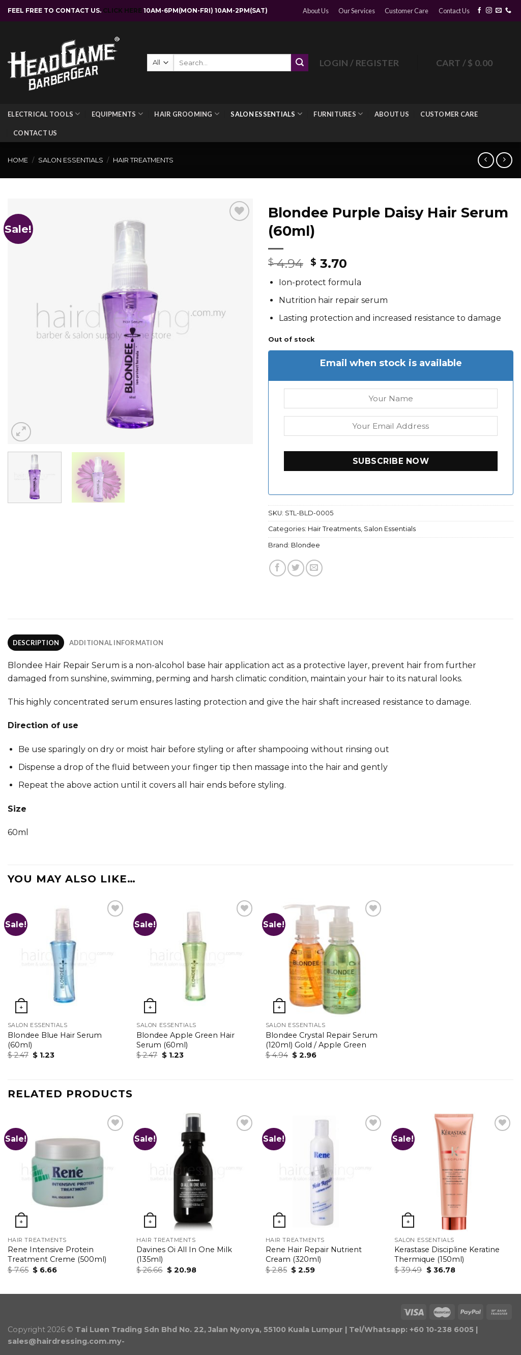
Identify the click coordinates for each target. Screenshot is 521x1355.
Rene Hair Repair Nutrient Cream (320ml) (314, 1254)
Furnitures (338, 114)
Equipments (117, 114)
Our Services (356, 11)
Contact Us (454, 11)
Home (18, 160)
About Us (316, 11)
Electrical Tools (44, 114)
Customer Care (406, 11)
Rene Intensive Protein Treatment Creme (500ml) (57, 1254)
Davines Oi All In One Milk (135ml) (184, 1254)
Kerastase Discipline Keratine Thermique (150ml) (447, 1254)
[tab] (36, 642)
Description (36, 643)
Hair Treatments (143, 160)
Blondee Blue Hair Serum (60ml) (55, 1040)
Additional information (116, 643)
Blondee (305, 545)
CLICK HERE (123, 10)
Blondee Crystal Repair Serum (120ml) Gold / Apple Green (322, 1040)
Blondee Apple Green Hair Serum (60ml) (185, 1040)
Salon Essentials (266, 114)
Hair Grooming (186, 114)
